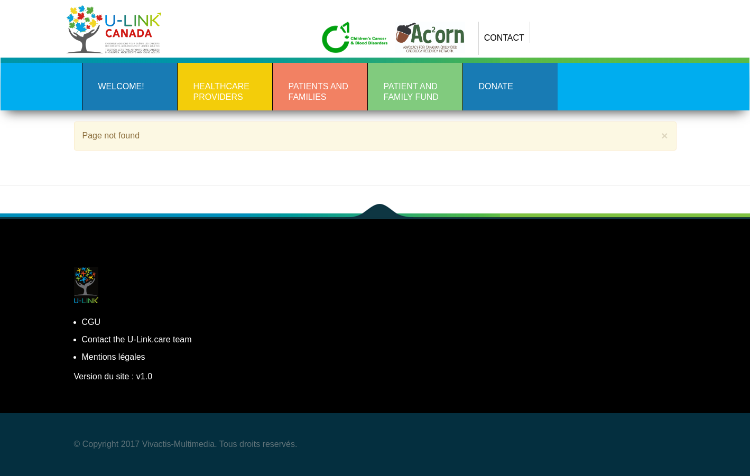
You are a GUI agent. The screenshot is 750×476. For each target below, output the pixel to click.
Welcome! (121, 86)
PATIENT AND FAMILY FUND (411, 91)
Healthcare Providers (221, 91)
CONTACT (504, 37)
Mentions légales (113, 356)
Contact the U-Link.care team (137, 339)
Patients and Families (318, 91)
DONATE (496, 86)
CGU (91, 322)
